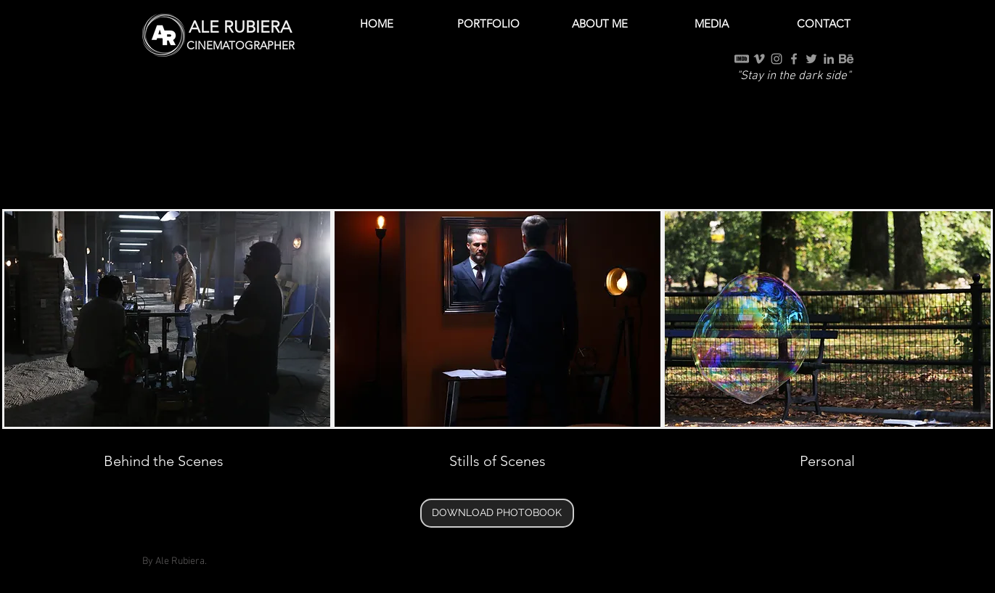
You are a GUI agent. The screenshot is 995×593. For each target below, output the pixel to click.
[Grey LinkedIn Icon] (829, 59)
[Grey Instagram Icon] (776, 59)
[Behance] (846, 59)
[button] (488, 23)
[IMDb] (741, 59)
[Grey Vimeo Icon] (759, 59)
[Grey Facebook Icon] (794, 59)
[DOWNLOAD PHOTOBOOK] (497, 513)
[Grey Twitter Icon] (811, 59)
